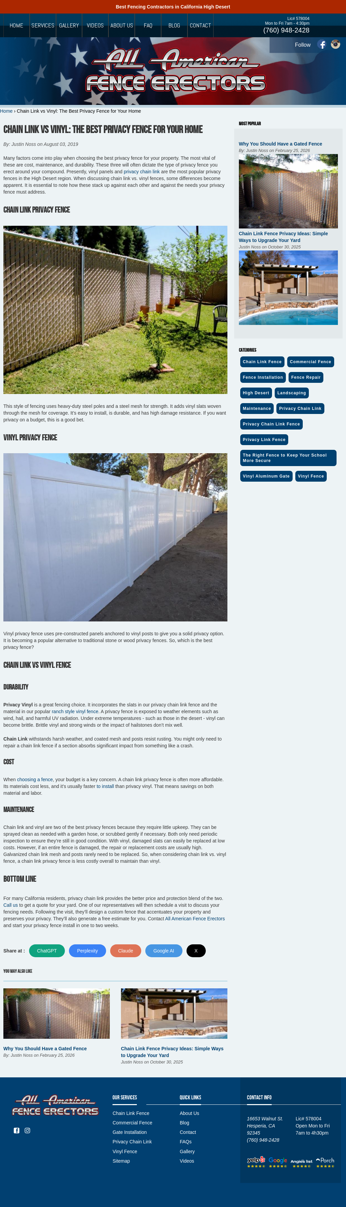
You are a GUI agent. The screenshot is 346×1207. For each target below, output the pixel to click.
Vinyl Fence (311, 476)
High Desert (256, 393)
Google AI (163, 950)
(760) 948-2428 (286, 30)
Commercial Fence (310, 361)
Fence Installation (263, 377)
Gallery (69, 25)
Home (16, 25)
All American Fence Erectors (195, 918)
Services (42, 25)
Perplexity (87, 950)
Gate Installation (130, 1132)
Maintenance (257, 408)
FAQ (148, 25)
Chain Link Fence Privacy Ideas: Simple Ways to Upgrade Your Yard (283, 237)
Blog (174, 25)
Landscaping (291, 393)
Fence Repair (306, 377)
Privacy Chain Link (300, 408)
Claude (125, 950)
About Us (121, 25)
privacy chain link (142, 171)
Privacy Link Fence (264, 439)
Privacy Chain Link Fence (271, 424)
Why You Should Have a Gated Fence (45, 1048)
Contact (200, 25)
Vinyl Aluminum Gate (266, 476)
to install (105, 786)
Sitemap (121, 1161)
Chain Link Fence (262, 361)
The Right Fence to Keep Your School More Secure (285, 458)
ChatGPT (47, 950)
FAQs (186, 1141)
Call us (10, 905)
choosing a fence (35, 779)
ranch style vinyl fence (75, 711)
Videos (95, 25)
